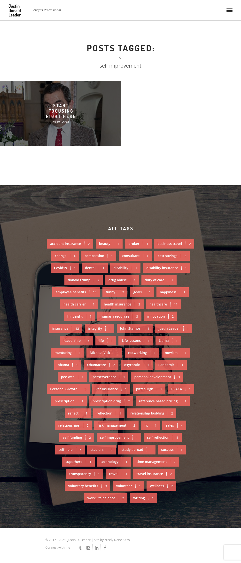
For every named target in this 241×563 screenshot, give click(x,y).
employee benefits (76, 292)
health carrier (79, 304)
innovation (160, 316)
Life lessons (136, 340)
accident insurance (70, 243)
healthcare (163, 304)
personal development (157, 377)
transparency (84, 473)
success (172, 449)
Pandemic (170, 364)
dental (94, 268)
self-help (70, 449)
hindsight (79, 316)
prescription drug (111, 401)
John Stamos (134, 328)
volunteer (128, 486)
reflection (109, 413)
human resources (119, 316)
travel (118, 473)
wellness (161, 486)
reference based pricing (163, 401)
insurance (65, 328)
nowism (176, 352)
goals (142, 292)
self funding (77, 437)
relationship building (151, 413)
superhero (78, 461)
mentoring (67, 352)
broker (138, 243)
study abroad (137, 449)
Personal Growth (68, 389)
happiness (172, 292)
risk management (116, 425)
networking (142, 352)
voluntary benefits (87, 486)
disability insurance (166, 268)
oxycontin (136, 364)
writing (143, 498)
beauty (109, 243)
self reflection (162, 437)
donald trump (83, 280)
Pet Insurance (111, 389)
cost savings (172, 255)
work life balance (105, 498)
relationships (73, 425)
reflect (77, 413)
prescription (69, 401)
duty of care (159, 280)
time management (156, 461)
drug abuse (122, 280)
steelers (101, 449)
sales (174, 425)
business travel (174, 243)
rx (150, 425)
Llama (168, 340)
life (106, 340)
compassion (99, 255)
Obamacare (101, 364)
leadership (76, 340)
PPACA (181, 389)
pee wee (72, 377)
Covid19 (65, 268)
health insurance (122, 304)
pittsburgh (149, 389)
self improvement (119, 437)
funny (115, 292)
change (65, 255)
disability (125, 268)
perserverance (109, 377)
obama (68, 364)
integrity (99, 328)
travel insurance (154, 473)
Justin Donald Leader (14, 10)
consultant (135, 255)
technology (114, 461)
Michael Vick (104, 352)
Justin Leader (173, 328)
